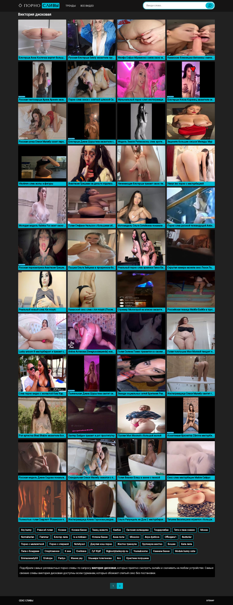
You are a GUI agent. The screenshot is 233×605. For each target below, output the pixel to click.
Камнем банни (161, 551)
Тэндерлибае (161, 530)
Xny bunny (26, 530)
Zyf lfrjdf (96, 551)
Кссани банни (79, 530)
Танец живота (100, 530)
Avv (119, 558)
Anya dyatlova (152, 537)
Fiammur (43, 537)
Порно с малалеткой (32, 544)
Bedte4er (187, 537)
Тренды (71, 5)
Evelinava (81, 551)
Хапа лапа (186, 544)
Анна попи (118, 537)
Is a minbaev (79, 537)
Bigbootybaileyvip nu (117, 551)
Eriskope (48, 558)
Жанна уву (77, 558)
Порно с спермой (59, 544)
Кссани (62, 530)
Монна (204, 530)
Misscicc (134, 537)
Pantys (61, 558)
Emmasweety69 (29, 558)
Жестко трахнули (127, 544)
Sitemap (210, 600)
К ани (68, 551)
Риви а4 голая (45, 530)
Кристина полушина (137, 558)
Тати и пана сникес (184, 530)
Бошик (172, 544)
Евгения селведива (137, 530)
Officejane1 (170, 537)
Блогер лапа (61, 537)
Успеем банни (99, 537)
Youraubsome (140, 551)
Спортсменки (52, 551)
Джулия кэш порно (101, 544)
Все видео (87, 5)
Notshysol (79, 544)
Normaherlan (27, 537)
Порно (38, 5)
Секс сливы (26, 600)
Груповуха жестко (152, 544)
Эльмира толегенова (100, 558)
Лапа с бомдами (30, 551)
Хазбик (117, 530)
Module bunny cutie (185, 551)
